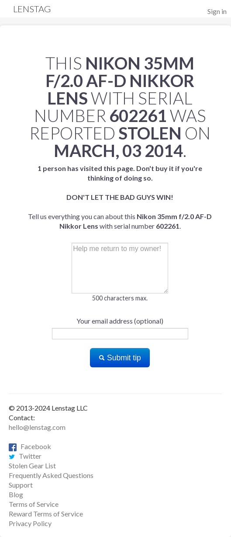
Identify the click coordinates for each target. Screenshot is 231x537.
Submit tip (120, 357)
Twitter (25, 456)
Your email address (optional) (119, 321)
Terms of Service (34, 504)
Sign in (217, 11)
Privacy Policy (30, 523)
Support (21, 485)
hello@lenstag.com (37, 427)
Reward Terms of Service (46, 513)
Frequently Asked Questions (51, 475)
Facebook (30, 446)
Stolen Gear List (32, 465)
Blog (16, 494)
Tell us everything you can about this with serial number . (120, 197)
